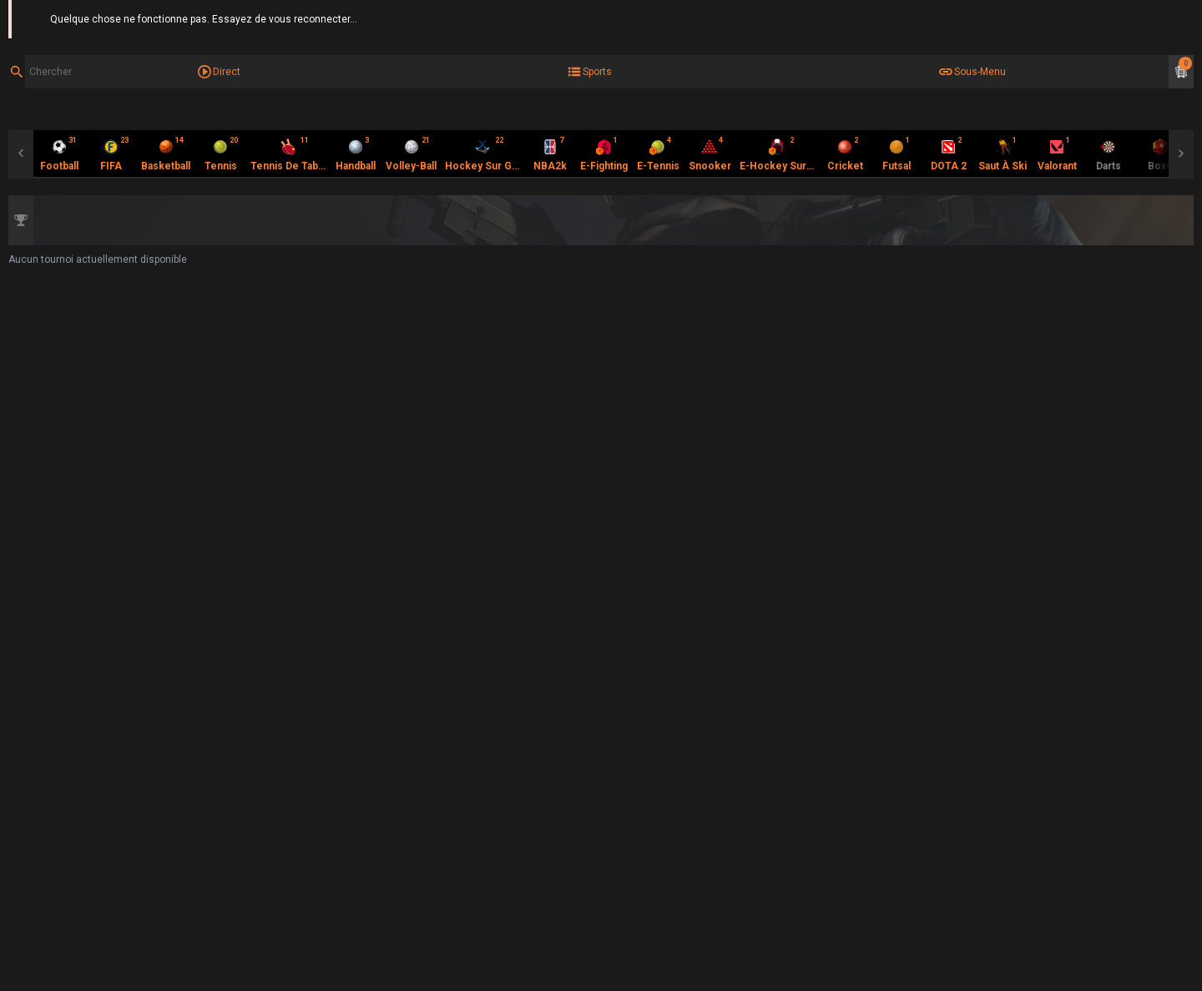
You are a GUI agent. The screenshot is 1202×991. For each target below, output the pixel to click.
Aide (1184, 16)
